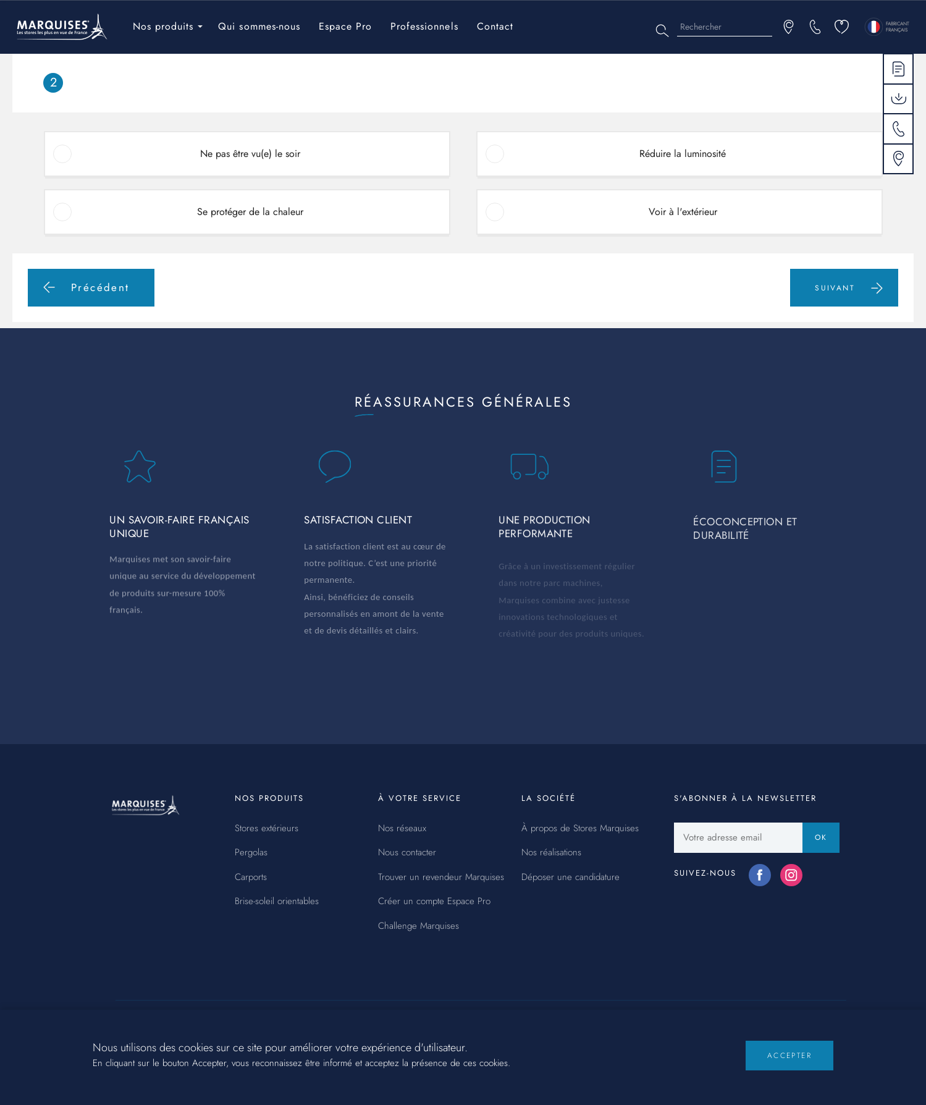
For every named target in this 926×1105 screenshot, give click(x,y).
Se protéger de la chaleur (250, 212)
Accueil (35, 62)
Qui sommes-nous (259, 26)
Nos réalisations (551, 853)
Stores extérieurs (266, 829)
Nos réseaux (402, 829)
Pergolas (251, 853)
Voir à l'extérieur (683, 212)
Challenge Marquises (418, 926)
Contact (495, 26)
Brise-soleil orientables (277, 901)
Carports (251, 877)
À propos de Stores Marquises (580, 829)
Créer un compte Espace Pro (434, 901)
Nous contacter (407, 853)
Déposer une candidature (570, 877)
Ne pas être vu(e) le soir (250, 153)
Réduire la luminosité (682, 153)
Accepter (789, 1063)
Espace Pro (345, 26)
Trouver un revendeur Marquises (441, 877)
